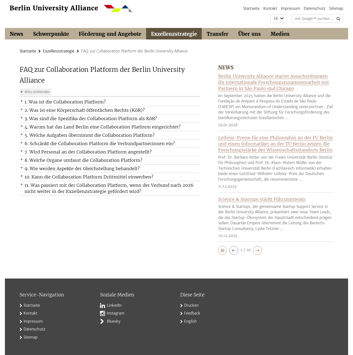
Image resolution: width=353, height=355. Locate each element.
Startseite (251, 8)
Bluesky (113, 321)
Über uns (249, 34)
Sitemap (336, 8)
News (16, 34)
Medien (280, 34)
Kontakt (270, 8)
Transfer (217, 34)
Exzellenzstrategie (174, 34)
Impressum (290, 8)
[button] (279, 18)
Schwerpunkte (51, 34)
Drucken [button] (191, 305)
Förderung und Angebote (110, 34)
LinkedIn (114, 305)
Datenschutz (315, 8)
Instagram (115, 313)
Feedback (192, 313)
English (190, 321)
